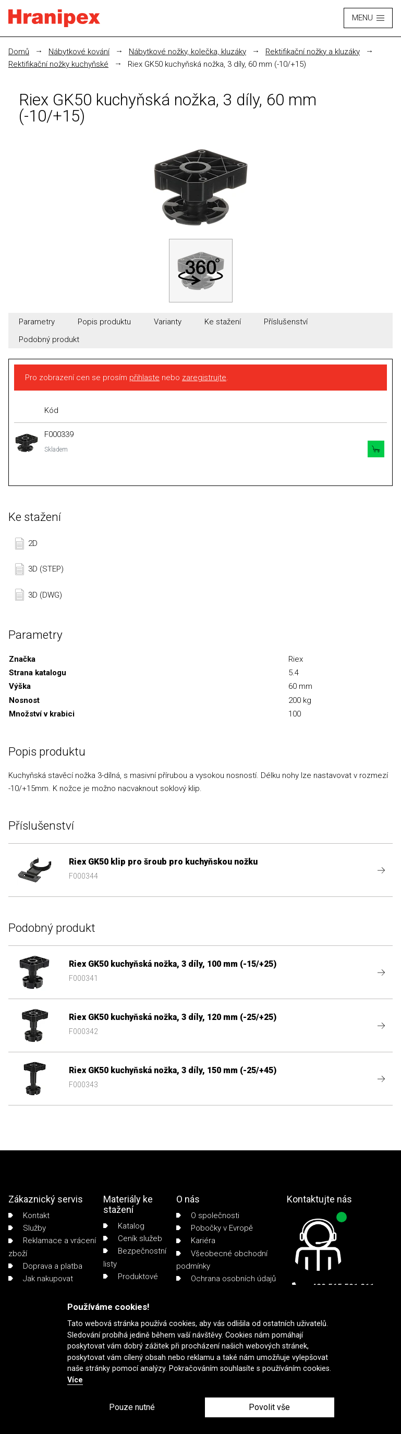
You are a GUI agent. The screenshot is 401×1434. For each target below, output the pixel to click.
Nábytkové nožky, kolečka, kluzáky (187, 51)
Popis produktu (104, 321)
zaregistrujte (204, 377)
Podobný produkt (49, 339)
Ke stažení (222, 321)
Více (75, 1380)
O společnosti (207, 1215)
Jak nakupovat (40, 1278)
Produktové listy (130, 1283)
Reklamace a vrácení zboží (52, 1247)
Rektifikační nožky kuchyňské (58, 64)
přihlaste (144, 377)
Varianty (167, 321)
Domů (18, 51)
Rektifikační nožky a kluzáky (312, 51)
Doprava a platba (45, 1266)
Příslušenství (286, 321)
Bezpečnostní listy (134, 1257)
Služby (27, 1228)
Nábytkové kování (79, 51)
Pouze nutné (132, 1407)
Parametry (37, 321)
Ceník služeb (132, 1238)
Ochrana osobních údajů (226, 1278)
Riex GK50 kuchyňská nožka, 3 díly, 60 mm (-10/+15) (217, 64)
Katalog (123, 1226)
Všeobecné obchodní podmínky (222, 1260)
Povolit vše (269, 1407)
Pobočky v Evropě (214, 1228)
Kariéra (195, 1240)
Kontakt (29, 1215)
